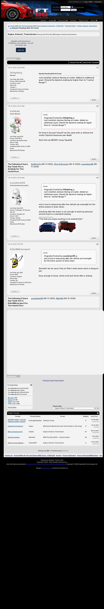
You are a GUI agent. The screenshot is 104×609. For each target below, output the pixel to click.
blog (86, 2)
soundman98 (87, 164)
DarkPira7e (36, 164)
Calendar (73, 20)
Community (63, 20)
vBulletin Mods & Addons (58, 464)
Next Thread (59, 380)
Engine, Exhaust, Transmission (87, 26)
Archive (58, 455)
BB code (10, 398)
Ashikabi (15, 111)
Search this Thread (90, 62)
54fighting (16, 72)
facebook (98, 2)
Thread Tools (74, 62)
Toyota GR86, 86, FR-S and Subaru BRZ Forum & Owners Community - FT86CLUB (36, 26)
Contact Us (8, 455)
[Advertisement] (67, 46)
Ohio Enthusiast (61, 164)
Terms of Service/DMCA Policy (87, 455)
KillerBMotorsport (20, 249)
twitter (90, 2)
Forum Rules (12, 407)
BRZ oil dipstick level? (15, 432)
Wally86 (59, 298)
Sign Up (21, 50)
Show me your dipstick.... (16, 443)
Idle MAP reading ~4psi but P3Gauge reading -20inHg (17, 421)
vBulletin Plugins (46, 468)
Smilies (10, 400)
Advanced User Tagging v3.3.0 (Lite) (37, 464)
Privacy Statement (69, 455)
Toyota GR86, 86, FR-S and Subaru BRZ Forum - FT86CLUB (34, 455)
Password (56, 10)
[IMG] (10, 402)
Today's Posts (83, 20)
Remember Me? (77, 7)
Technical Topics (70, 26)
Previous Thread (49, 380)
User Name (56, 7)
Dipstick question (14, 437)
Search (94, 20)
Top (101, 455)
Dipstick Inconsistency (15, 426)
